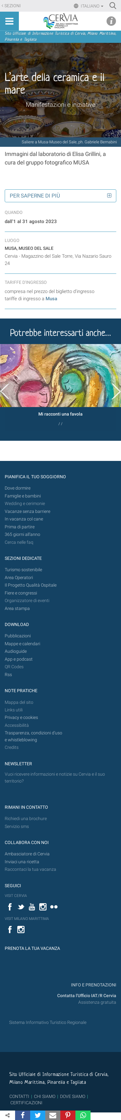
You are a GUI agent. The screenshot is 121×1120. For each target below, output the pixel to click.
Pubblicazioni (18, 636)
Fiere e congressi (21, 593)
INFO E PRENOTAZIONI (93, 985)
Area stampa (17, 608)
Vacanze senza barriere (27, 511)
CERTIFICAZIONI (26, 1102)
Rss (8, 674)
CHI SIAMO (44, 1096)
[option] (60, 387)
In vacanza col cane (24, 519)
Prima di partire (20, 527)
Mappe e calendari (22, 643)
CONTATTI (19, 1096)
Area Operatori (19, 577)
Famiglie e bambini (23, 496)
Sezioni (12, 5)
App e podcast (19, 659)
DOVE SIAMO (72, 1096)
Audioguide (16, 651)
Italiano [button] (91, 6)
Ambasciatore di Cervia (27, 854)
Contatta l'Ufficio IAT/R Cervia (86, 995)
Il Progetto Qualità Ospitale (31, 585)
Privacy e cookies (21, 717)
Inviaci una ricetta (22, 861)
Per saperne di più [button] (35, 195)
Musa (51, 299)
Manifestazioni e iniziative (60, 104)
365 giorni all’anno (22, 534)
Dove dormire (17, 488)
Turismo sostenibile (23, 569)
